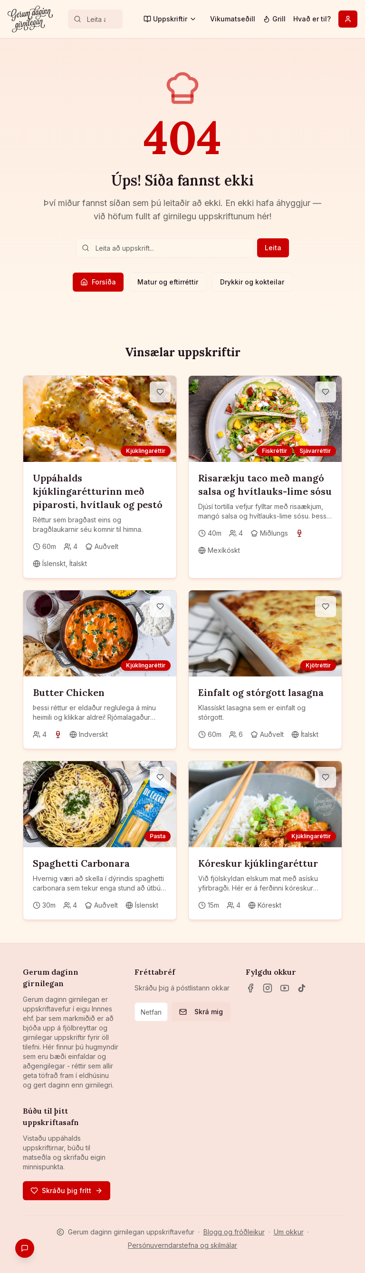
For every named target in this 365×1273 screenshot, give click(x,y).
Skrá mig (201, 1012)
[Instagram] (267, 988)
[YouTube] (284, 988)
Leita (273, 248)
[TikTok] (302, 988)
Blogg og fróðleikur (234, 1232)
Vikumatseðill (232, 19)
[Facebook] (250, 988)
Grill (274, 19)
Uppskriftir (170, 19)
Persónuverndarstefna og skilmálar (182, 1245)
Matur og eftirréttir (167, 282)
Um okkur (289, 1232)
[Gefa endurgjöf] (24, 1248)
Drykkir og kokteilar (252, 282)
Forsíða (98, 282)
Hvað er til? (312, 19)
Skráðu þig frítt (66, 1190)
